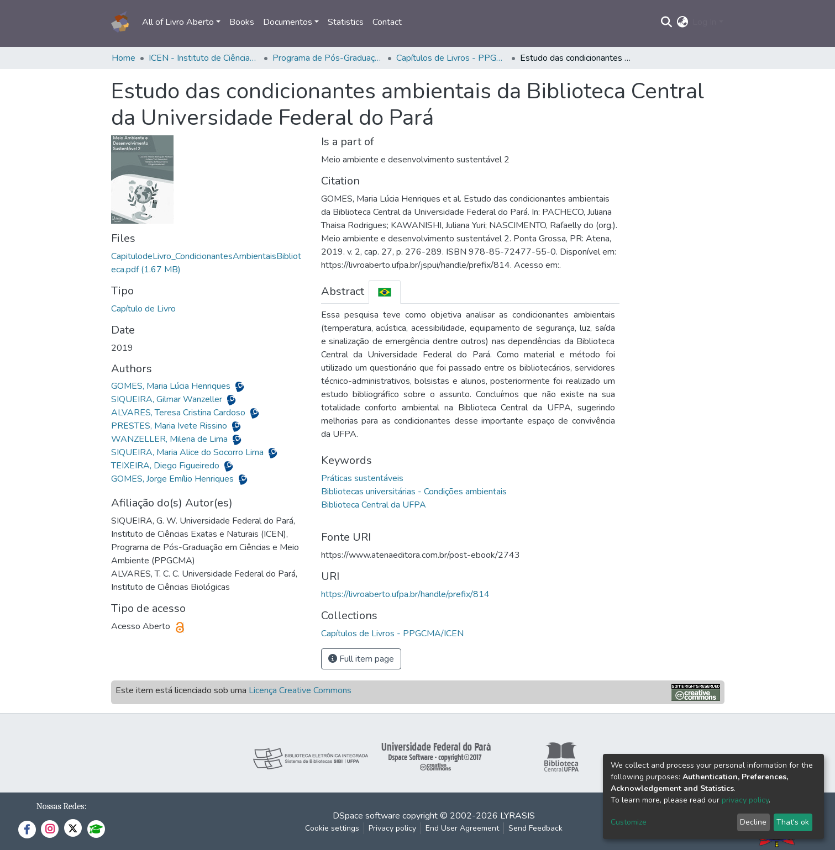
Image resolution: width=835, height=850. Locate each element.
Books (241, 22)
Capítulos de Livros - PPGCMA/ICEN (451, 58)
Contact (387, 22)
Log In (704, 22)
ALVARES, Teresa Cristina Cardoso (179, 412)
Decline (753, 822)
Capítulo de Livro (143, 309)
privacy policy (745, 800)
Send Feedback (535, 828)
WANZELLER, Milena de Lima (170, 439)
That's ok (792, 822)
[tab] (385, 292)
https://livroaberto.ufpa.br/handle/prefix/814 (405, 594)
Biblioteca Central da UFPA (373, 505)
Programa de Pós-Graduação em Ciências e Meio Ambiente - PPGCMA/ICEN (327, 58)
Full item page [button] (361, 659)
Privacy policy (392, 828)
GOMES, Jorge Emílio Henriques (173, 479)
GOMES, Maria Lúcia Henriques (172, 386)
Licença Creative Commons (300, 690)
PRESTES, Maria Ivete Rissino (170, 426)
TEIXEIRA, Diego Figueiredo (166, 466)
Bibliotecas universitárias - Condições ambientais (414, 491)
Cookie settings (332, 828)
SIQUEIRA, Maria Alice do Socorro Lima (188, 452)
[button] (682, 22)
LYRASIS (517, 816)
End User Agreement (462, 828)
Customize (629, 822)
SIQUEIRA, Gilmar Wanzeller (167, 399)
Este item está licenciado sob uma (233, 690)
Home (123, 58)
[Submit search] (666, 22)
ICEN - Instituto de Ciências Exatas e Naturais (204, 58)
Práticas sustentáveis (362, 478)
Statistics (346, 22)
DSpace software (366, 816)
